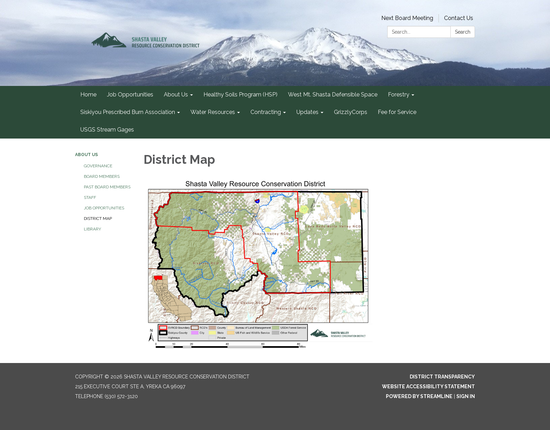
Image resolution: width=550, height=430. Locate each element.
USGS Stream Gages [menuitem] (107, 129)
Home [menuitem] (88, 94)
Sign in (465, 396)
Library (92, 229)
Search (462, 32)
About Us (86, 154)
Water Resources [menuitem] (212, 112)
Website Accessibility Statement (428, 386)
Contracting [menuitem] (265, 112)
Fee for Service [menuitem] (397, 112)
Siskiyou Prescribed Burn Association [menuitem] (127, 112)
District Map (98, 218)
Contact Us (458, 18)
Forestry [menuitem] (398, 94)
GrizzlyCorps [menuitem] (350, 112)
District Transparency (442, 376)
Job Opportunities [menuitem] (130, 94)
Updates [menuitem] (307, 112)
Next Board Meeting (407, 18)
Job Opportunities (104, 208)
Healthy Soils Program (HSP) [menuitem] (240, 94)
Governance (98, 165)
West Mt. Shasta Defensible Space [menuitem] (332, 94)
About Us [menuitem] (176, 94)
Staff (90, 197)
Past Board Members (107, 186)
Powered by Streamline (419, 396)
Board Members (102, 176)
